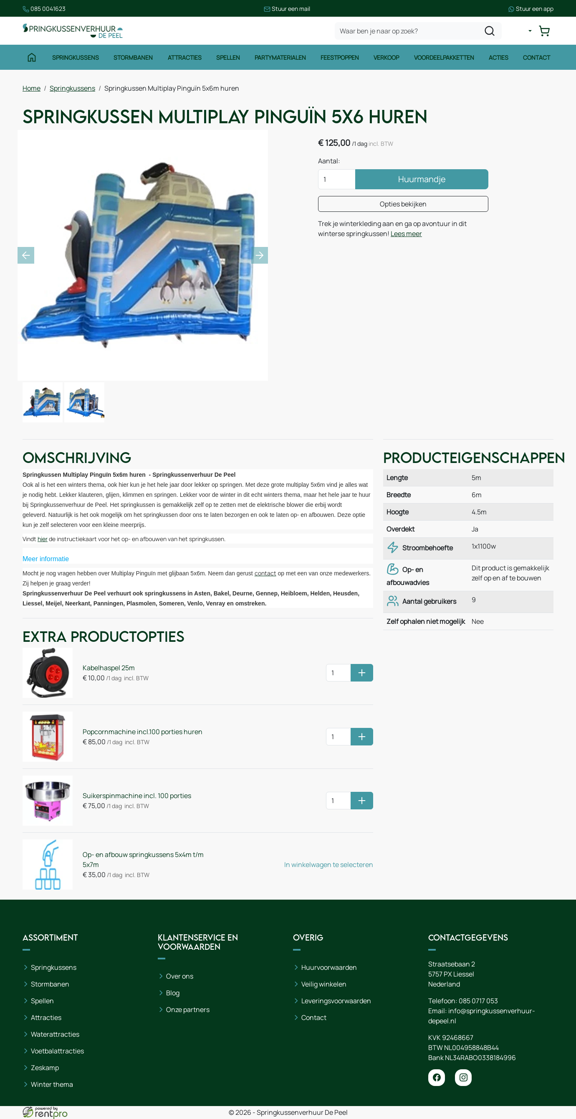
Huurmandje (422, 179)
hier (43, 539)
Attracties (185, 57)
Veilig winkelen (323, 984)
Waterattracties (55, 1034)
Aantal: (329, 160)
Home (31, 88)
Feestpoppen (340, 57)
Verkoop (386, 57)
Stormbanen (133, 57)
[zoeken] (489, 31)
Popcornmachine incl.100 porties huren (142, 731)
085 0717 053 (478, 1000)
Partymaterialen (280, 57)
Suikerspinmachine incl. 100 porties (137, 795)
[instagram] (463, 1077)
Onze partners (188, 1009)
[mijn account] (523, 31)
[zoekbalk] (418, 31)
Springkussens (75, 57)
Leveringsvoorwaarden (336, 1000)
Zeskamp (45, 1067)
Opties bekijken (403, 204)
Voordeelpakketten (444, 57)
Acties (498, 57)
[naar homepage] (73, 30)
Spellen (228, 57)
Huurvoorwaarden (329, 967)
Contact (536, 57)
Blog (172, 992)
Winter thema (52, 1084)
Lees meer (406, 233)
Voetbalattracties (57, 1050)
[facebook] (436, 1077)
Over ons (179, 976)
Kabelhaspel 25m (109, 667)
